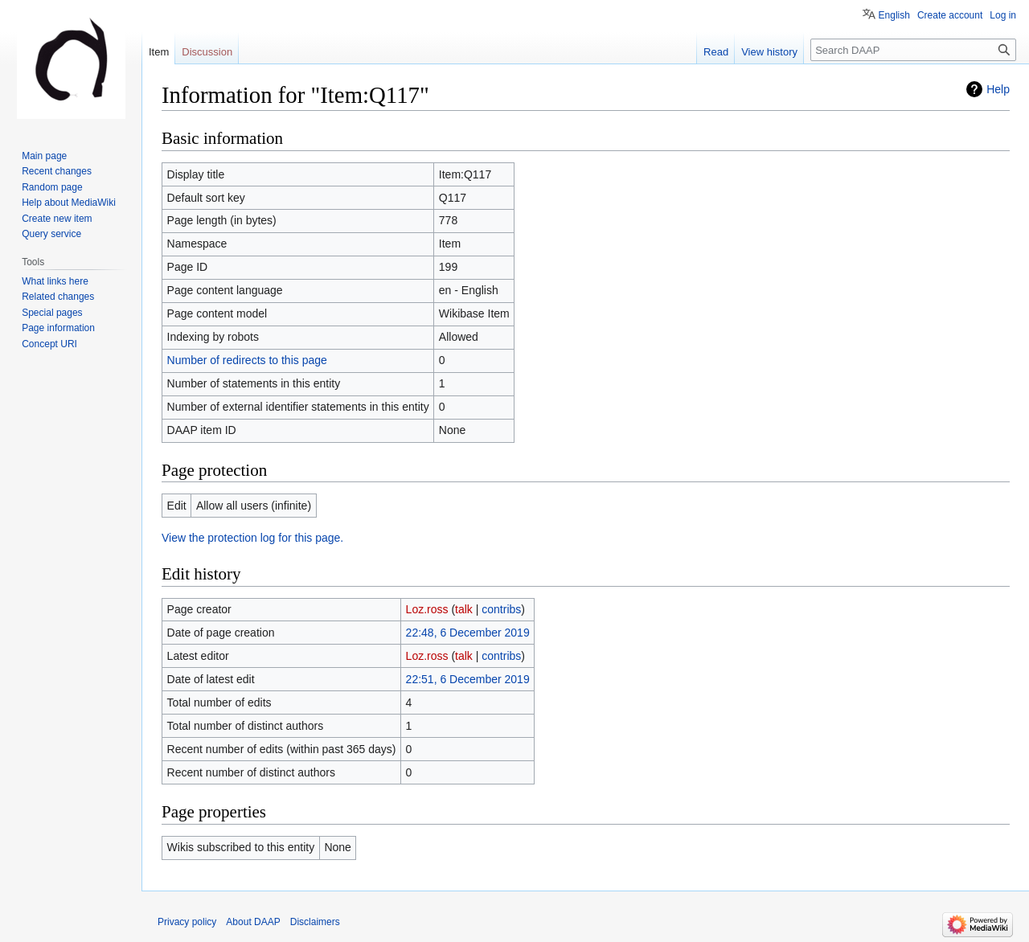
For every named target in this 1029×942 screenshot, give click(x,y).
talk (464, 609)
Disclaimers (315, 922)
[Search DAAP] (913, 50)
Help (998, 89)
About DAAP (253, 922)
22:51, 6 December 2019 (468, 679)
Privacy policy (187, 922)
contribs (501, 609)
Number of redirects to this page (247, 360)
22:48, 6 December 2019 (468, 632)
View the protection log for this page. (252, 537)
